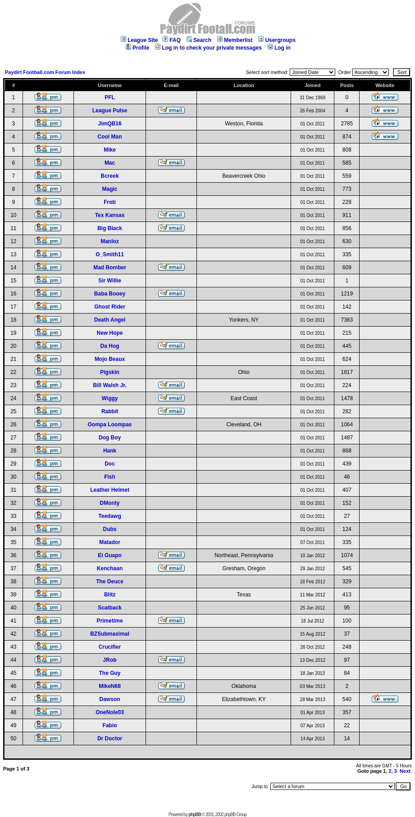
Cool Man (110, 137)
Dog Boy (110, 437)
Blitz (109, 594)
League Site (139, 40)
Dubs (110, 529)
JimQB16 (110, 123)
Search (199, 40)
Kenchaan (110, 568)
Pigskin (109, 372)
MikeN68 (110, 686)
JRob (110, 660)
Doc (110, 464)
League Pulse (109, 110)
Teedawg (109, 516)
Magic (110, 189)
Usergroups (276, 40)
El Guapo (110, 555)
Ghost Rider (109, 307)
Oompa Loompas (110, 424)
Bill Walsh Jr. (109, 385)
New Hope (110, 333)
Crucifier (110, 647)
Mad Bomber (109, 267)
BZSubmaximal (109, 634)
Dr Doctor (109, 738)
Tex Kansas (110, 215)
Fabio (110, 725)
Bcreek (110, 176)
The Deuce (109, 581)
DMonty (110, 503)
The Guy (110, 673)
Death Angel (110, 320)
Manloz (109, 241)
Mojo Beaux (110, 359)
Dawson (110, 699)
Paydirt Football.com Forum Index (45, 72)
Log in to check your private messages (208, 48)
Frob (110, 202)
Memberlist (234, 40)
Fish (109, 477)
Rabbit (109, 411)
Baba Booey (109, 294)
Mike (110, 150)
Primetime (110, 621)
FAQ (172, 40)
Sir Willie (109, 280)
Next (405, 771)
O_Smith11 (110, 254)
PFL (110, 97)
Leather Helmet (109, 490)
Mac (110, 163)
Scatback (110, 608)
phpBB (194, 814)
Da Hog (109, 346)
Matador (109, 542)
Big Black (109, 228)
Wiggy (110, 398)
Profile (137, 48)
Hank (109, 451)
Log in (279, 48)
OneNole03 (110, 712)
